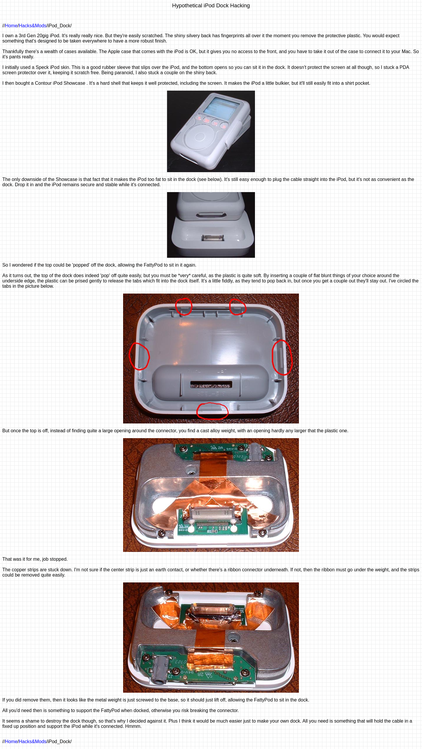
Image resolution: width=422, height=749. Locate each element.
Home (11, 25)
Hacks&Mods (32, 25)
